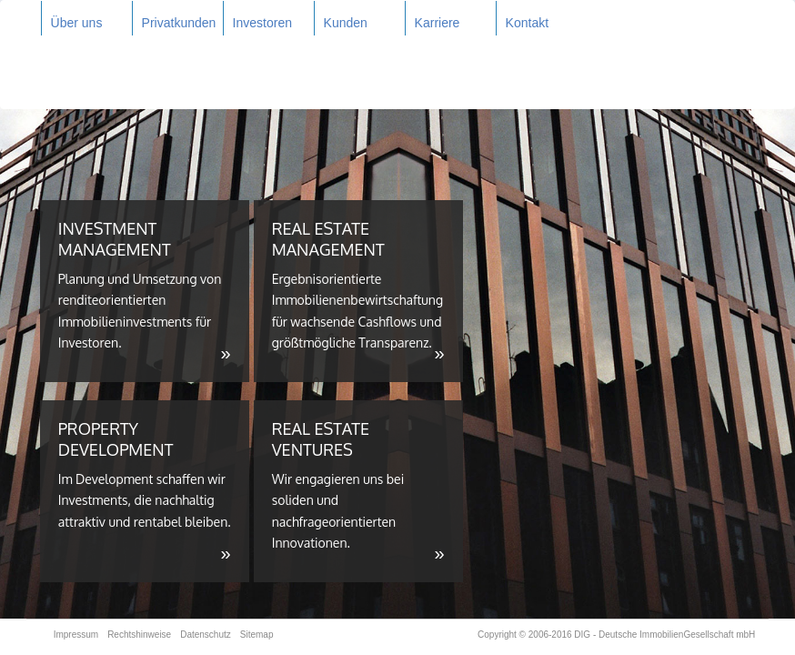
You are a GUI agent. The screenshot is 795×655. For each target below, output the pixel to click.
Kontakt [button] (527, 22)
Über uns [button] (77, 22)
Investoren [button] (262, 22)
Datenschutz (205, 635)
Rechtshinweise (139, 635)
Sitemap (257, 635)
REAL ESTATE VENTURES (358, 491)
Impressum (76, 635)
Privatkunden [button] (179, 22)
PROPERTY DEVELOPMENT (144, 491)
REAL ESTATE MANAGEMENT (358, 291)
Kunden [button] (345, 22)
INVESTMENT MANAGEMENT (144, 291)
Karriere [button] (437, 22)
